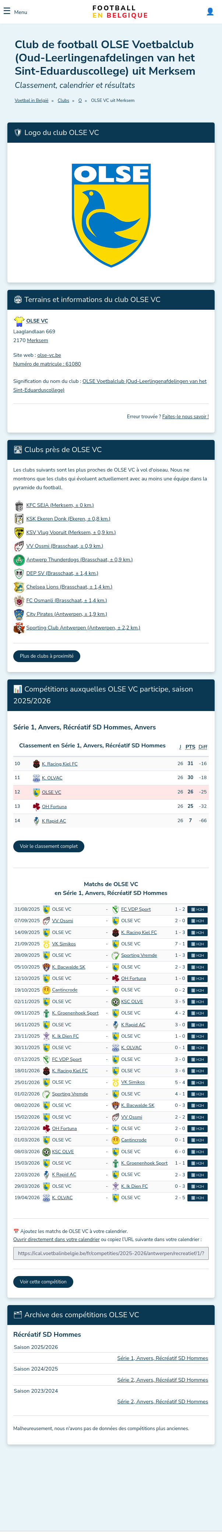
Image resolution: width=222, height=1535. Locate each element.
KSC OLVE (132, 1001)
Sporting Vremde (139, 955)
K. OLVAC (52, 778)
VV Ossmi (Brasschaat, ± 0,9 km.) (65, 546)
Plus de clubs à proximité (47, 656)
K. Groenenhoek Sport (75, 1013)
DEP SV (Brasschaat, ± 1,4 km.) (63, 573)
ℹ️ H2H (197, 909)
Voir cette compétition (43, 1282)
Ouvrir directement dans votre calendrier (56, 1239)
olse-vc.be (49, 355)
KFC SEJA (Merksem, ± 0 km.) (60, 505)
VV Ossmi (62, 920)
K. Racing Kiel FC (60, 764)
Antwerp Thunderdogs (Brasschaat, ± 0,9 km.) (80, 559)
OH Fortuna (54, 806)
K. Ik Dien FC (65, 1036)
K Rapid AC (54, 821)
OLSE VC (51, 792)
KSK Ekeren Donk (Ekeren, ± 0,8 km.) (69, 518)
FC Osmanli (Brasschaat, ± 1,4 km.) (67, 600)
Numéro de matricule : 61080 (47, 363)
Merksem (37, 340)
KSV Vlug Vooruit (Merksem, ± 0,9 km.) (71, 532)
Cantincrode (65, 990)
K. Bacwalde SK (68, 967)
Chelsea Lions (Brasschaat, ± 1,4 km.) (70, 586)
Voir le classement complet (49, 846)
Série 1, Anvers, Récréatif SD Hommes (162, 1358)
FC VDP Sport (136, 909)
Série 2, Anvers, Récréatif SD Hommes (162, 1379)
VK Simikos (64, 944)
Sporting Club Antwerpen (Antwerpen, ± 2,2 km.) (84, 627)
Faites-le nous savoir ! (185, 416)
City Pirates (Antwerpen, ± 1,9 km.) (67, 614)
